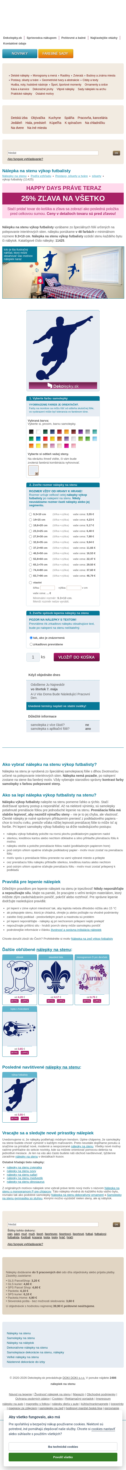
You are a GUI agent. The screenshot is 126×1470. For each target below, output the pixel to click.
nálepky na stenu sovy (21, 1171)
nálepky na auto (13, 1404)
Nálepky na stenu (14, 176)
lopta (46, 1237)
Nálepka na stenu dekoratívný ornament (77, 1195)
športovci (65, 1234)
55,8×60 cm (40, 558)
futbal (89, 1234)
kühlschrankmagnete (94, 1404)
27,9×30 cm (40, 536)
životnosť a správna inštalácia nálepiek (76, 930)
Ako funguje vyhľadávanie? (25, 159)
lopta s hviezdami (19, 1009)
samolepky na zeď (51, 1408)
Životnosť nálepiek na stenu (52, 1394)
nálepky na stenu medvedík (25, 1178)
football (25, 1237)
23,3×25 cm (40, 530)
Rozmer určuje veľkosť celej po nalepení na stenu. (59, 498)
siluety (96, 176)
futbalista (13, 1237)
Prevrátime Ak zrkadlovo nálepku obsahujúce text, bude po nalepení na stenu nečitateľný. (62, 623)
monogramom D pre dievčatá (92, 957)
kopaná (37, 1237)
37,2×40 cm (40, 547)
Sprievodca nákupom (41, 37)
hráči (70, 1237)
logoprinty (117, 1404)
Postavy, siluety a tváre (71, 176)
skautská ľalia (56, 957)
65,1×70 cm (40, 564)
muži (32, 1234)
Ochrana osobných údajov (32, 1398)
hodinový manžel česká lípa (84, 1408)
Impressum (103, 1398)
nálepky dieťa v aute (65, 1404)
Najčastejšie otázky (104, 37)
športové (78, 1234)
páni (17, 1234)
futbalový (100, 1234)
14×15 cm (39, 519)
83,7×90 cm (40, 575)
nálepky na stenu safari (22, 1174)
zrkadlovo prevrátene (48, 644)
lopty (55, 1237)
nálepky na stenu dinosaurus (26, 1181)
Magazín (78, 1394)
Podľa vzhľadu (41, 176)
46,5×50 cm (40, 553)
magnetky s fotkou (38, 1404)
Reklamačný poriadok (79, 1398)
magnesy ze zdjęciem (22, 1408)
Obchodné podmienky (101, 1394)
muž (24, 1234)
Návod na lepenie (20, 1394)
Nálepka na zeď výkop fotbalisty (92, 938)
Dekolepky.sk (12, 37)
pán (10, 1234)
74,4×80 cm (40, 569)
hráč (62, 1237)
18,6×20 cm (40, 525)
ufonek (19, 957)
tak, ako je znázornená (49, 637)
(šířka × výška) (61, 514)
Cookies (57, 1398)
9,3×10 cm (39, 514)
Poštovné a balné (73, 37)
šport (39, 1234)
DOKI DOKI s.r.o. (74, 1377)
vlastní (37, 582)
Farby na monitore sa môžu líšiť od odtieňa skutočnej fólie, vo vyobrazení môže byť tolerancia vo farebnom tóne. (61, 408)
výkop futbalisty (20, 1075)
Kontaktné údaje (14, 43)
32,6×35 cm (40, 542)
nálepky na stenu (53, 949)
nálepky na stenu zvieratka (24, 1167)
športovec (51, 1234)
